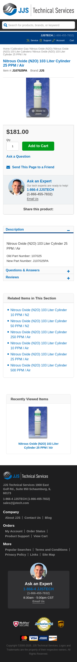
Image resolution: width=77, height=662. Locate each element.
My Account (13, 531)
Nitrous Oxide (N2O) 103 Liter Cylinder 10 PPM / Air (38, 345)
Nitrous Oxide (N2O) (41, 48)
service (32, 40)
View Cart (40, 536)
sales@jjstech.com (16, 503)
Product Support (17, 536)
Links (34, 554)
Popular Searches (18, 549)
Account (58, 40)
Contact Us (32, 517)
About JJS (12, 517)
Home (6, 48)
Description (38, 230)
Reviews (38, 278)
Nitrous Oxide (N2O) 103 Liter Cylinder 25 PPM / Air (38, 357)
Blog (48, 517)
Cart (70, 40)
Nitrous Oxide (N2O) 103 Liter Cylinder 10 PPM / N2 (38, 312)
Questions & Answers (38, 271)
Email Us (32, 198)
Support (45, 40)
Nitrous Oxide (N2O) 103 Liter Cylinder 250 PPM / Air (38, 334)
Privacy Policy (15, 554)
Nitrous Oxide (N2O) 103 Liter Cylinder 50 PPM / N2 (38, 323)
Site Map (48, 554)
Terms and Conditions (51, 549)
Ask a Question (18, 156)
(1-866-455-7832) (63, 35)
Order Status (35, 531)
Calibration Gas (19, 48)
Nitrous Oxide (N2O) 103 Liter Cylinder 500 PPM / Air (38, 368)
